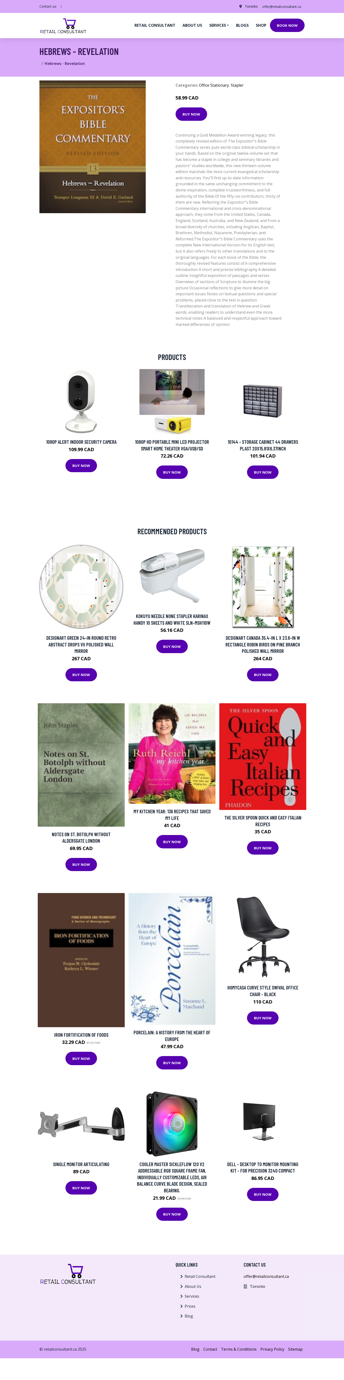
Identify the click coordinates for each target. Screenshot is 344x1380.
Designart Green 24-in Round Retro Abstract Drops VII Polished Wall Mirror (81, 644)
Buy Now (191, 114)
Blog (189, 1316)
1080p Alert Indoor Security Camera (81, 442)
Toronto (250, 6)
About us (192, 25)
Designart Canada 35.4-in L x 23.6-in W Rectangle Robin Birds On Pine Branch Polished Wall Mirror (263, 644)
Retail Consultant (154, 25)
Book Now (287, 25)
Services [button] (217, 25)
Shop (261, 25)
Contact (210, 1349)
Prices (190, 1306)
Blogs (242, 25)
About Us (193, 1286)
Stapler (237, 85)
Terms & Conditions (239, 1349)
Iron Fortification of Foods (81, 1035)
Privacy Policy (272, 1349)
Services (192, 1296)
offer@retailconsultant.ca (281, 6)
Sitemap (295, 1349)
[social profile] (61, 6)
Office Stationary (214, 85)
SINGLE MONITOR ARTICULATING (81, 1164)
